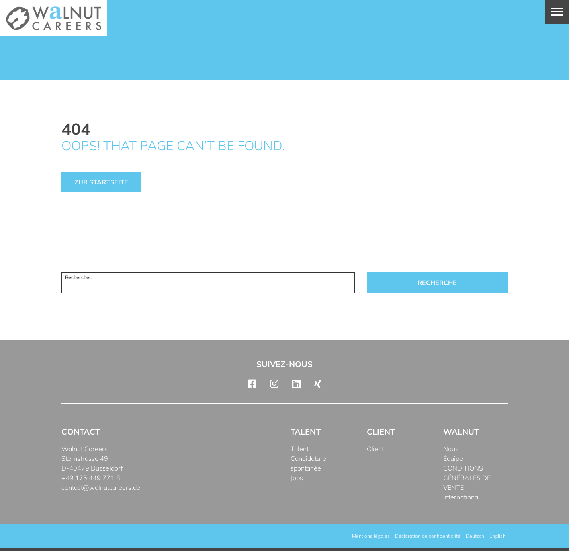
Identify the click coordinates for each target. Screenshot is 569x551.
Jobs (297, 478)
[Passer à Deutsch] (475, 536)
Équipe (453, 458)
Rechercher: (78, 277)
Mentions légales (371, 536)
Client (375, 449)
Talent (300, 449)
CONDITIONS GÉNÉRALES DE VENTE (467, 477)
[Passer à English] (497, 536)
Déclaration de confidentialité (428, 536)
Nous (450, 449)
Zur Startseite (101, 182)
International (461, 497)
